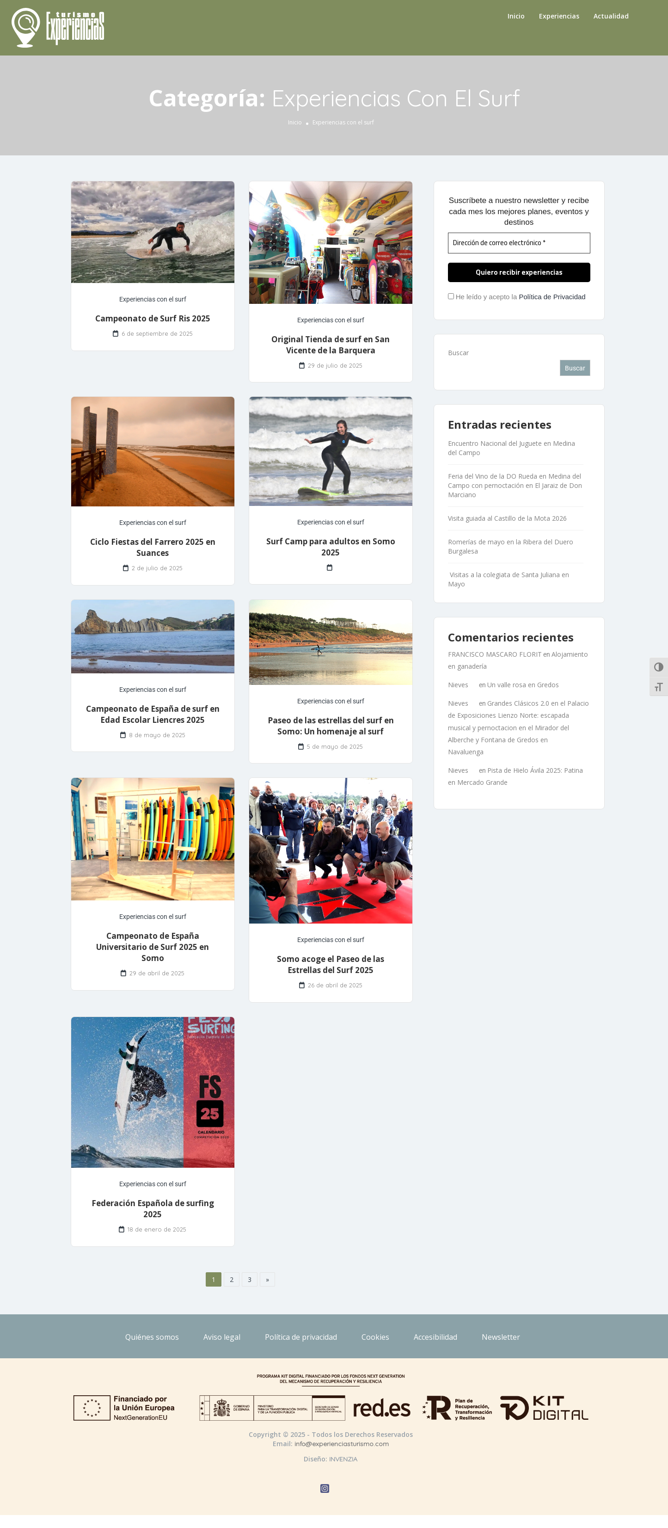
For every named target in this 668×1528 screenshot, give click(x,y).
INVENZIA (343, 1459)
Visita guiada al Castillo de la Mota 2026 (507, 518)
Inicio (516, 16)
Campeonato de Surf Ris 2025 (152, 318)
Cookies (375, 1337)
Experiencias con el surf (152, 299)
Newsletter (501, 1337)
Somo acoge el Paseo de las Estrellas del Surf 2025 (330, 964)
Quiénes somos (152, 1337)
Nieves (458, 684)
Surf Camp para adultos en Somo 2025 (330, 547)
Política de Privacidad (552, 297)
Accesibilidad (435, 1337)
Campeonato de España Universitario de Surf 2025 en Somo (152, 946)
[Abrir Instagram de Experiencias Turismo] (325, 1489)
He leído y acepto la (517, 297)
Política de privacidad (301, 1337)
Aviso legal (221, 1337)
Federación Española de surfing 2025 (153, 1209)
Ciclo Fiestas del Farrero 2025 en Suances (152, 547)
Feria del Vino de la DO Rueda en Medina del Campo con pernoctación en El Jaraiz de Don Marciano (515, 485)
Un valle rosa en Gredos (523, 684)
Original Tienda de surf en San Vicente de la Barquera (330, 345)
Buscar (458, 352)
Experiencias (559, 16)
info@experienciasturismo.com (341, 1444)
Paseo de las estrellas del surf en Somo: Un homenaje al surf (331, 726)
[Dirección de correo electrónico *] (519, 243)
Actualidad (611, 16)
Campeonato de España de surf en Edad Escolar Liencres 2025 (153, 714)
